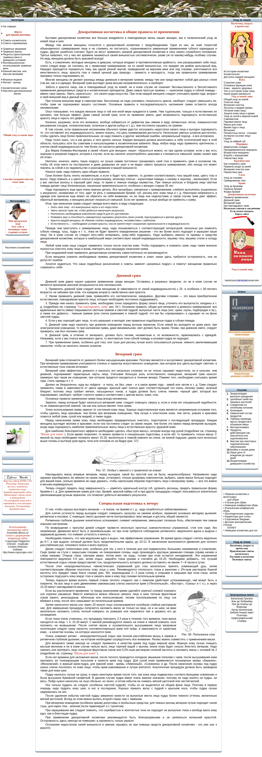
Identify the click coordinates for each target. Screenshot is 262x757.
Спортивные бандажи (237, 519)
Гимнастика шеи (233, 172)
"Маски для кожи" (51, 434)
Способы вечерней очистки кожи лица (18, 180)
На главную (9, 26)
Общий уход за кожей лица (18, 135)
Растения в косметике (17, 247)
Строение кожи (232, 82)
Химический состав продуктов (241, 414)
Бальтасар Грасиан (242, 598)
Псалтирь (241, 615)
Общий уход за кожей (236, 99)
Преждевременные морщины (240, 149)
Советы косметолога (14, 40)
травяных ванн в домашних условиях (14, 58)
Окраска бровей (233, 189)
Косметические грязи (15, 88)
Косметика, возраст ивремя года (242, 547)
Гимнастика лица (233, 158)
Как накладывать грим (236, 205)
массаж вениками (13, 74)
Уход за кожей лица (242, 269)
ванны (12, 93)
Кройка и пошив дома (242, 449)
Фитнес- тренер (12, 82)
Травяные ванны (12, 51)
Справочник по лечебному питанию (241, 406)
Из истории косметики (236, 71)
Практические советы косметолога (242, 552)
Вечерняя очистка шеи (236, 169)
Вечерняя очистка (234, 105)
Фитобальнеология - (14, 62)
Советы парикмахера (15, 43)
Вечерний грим (232, 203)
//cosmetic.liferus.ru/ (17, 532)
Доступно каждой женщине (239, 77)
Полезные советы (242, 559)
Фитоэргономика (239, 427)
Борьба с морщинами (236, 155)
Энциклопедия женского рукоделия (241, 395)
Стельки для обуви (235, 502)
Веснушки (229, 130)
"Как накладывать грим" (92, 306)
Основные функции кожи (238, 85)
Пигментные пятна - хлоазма (240, 133)
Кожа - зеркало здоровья (238, 88)
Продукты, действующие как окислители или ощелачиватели (240, 434)
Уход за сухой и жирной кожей (241, 116)
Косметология (231, 74)
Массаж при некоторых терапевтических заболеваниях (243, 444)
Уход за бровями (233, 186)
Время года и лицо (234, 127)
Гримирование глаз (235, 180)
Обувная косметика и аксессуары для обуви (236, 497)
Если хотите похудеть (242, 211)
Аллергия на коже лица (237, 135)
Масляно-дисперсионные (17, 90)
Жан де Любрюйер (242, 601)
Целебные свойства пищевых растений (241, 400)
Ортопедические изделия (239, 513)
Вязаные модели (12, 79)
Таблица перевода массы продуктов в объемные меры (240, 421)
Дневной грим (231, 200)
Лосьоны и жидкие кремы (238, 107)
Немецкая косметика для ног (241, 530)
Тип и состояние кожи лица (239, 91)
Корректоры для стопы (238, 516)
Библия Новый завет (242, 612)
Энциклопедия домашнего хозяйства (242, 462)
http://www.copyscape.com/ (18, 552)
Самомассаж (231, 119)
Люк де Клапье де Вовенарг (242, 605)
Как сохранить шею (235, 163)
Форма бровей (232, 191)
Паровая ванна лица (235, 121)
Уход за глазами (233, 177)
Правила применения (236, 197)
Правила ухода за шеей (237, 166)
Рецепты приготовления (16, 54)
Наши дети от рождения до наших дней (241, 455)
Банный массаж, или (14, 71)
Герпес (228, 138)
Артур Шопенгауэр (241, 609)
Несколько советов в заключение (242, 208)
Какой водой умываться (237, 93)
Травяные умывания (14, 48)
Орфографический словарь (242, 619)
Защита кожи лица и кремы (239, 113)
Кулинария (236, 410)
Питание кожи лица (235, 110)
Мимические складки (235, 147)
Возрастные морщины (236, 152)
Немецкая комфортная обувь (241, 505)
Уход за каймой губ (234, 141)
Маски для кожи (233, 124)
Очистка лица (231, 102)
